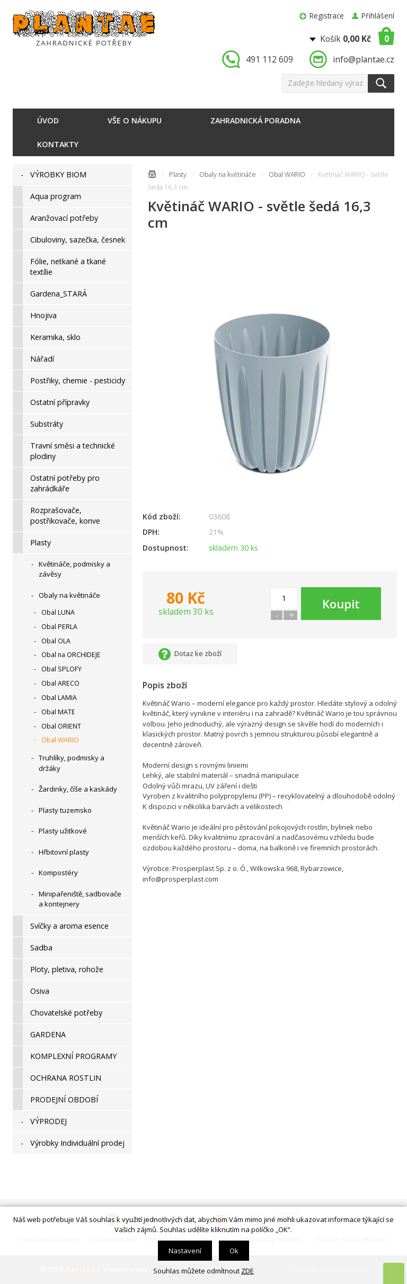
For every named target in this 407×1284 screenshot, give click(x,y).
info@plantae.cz (363, 59)
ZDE (247, 1271)
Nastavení (185, 1250)
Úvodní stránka (152, 176)
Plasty (178, 174)
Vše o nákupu (135, 120)
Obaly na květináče (227, 174)
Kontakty (57, 144)
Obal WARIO (287, 174)
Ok (233, 1250)
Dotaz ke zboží (198, 653)
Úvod (48, 120)
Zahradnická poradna (255, 120)
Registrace (326, 16)
